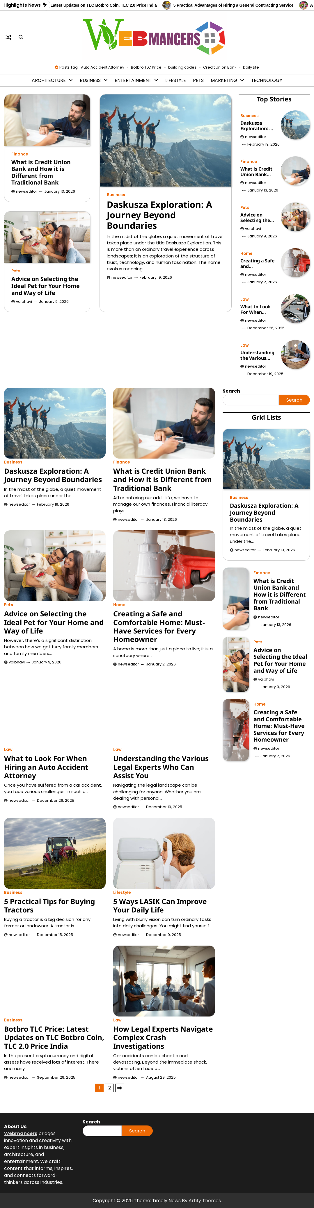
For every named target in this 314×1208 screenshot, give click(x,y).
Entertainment (133, 80)
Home (246, 253)
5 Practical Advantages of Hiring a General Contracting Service (239, 5)
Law (244, 299)
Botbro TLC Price (146, 67)
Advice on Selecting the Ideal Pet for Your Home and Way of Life (45, 285)
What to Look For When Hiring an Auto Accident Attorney (257, 309)
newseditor (122, 277)
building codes (182, 67)
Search (294, 400)
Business (90, 80)
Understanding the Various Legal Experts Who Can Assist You (257, 355)
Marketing (224, 80)
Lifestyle (175, 80)
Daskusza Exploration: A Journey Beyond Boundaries (159, 215)
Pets (198, 80)
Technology (266, 80)
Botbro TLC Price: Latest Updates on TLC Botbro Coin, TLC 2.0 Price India (92, 5)
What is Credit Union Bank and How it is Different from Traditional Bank (41, 172)
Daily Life (251, 67)
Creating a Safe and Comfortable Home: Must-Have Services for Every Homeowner (257, 263)
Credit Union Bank (219, 67)
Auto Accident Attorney (102, 67)
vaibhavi (24, 301)
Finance (19, 154)
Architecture (49, 80)
